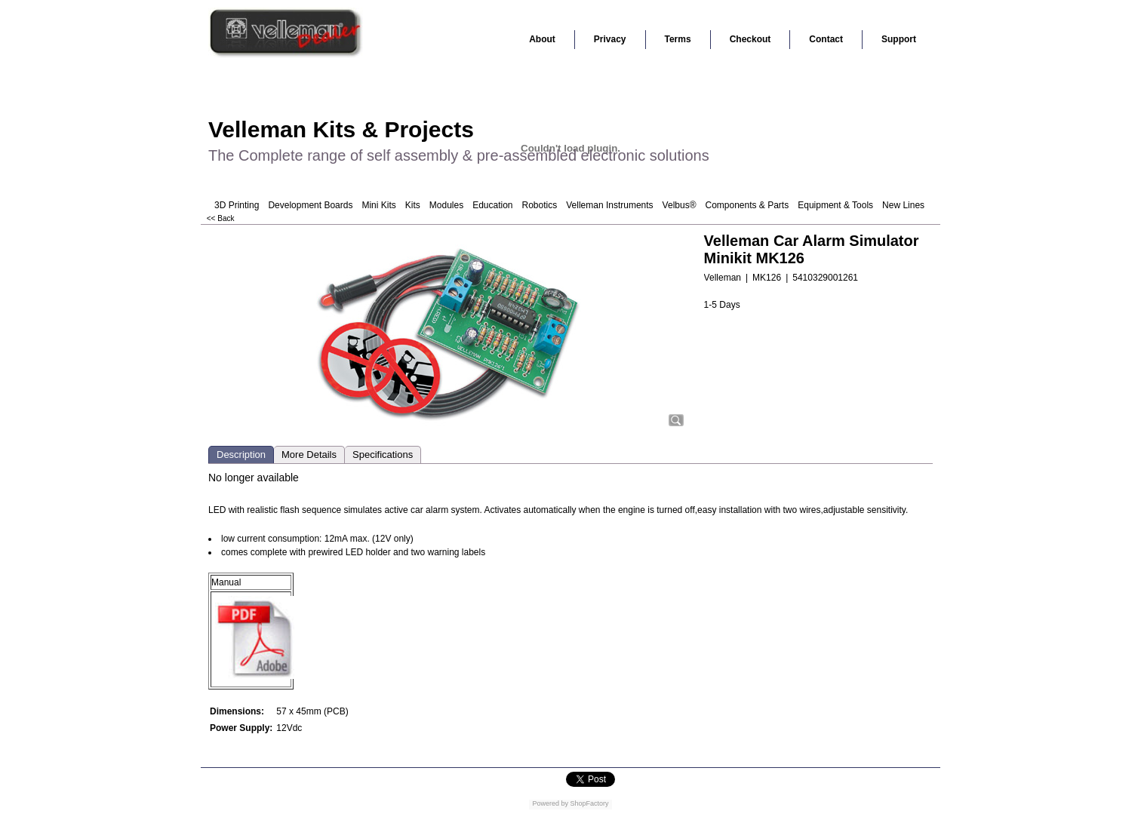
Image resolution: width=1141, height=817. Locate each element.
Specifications (382, 454)
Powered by (550, 803)
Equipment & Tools (835, 205)
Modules (446, 205)
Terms (678, 39)
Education (492, 205)
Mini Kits (378, 205)
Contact (826, 39)
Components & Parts (747, 205)
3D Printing (236, 205)
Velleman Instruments (609, 205)
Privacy (610, 39)
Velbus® (680, 205)
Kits (412, 205)
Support (898, 39)
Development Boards (310, 205)
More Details (309, 454)
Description (241, 454)
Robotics (540, 205)
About (542, 39)
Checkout (750, 39)
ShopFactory (588, 803)
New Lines (903, 205)
